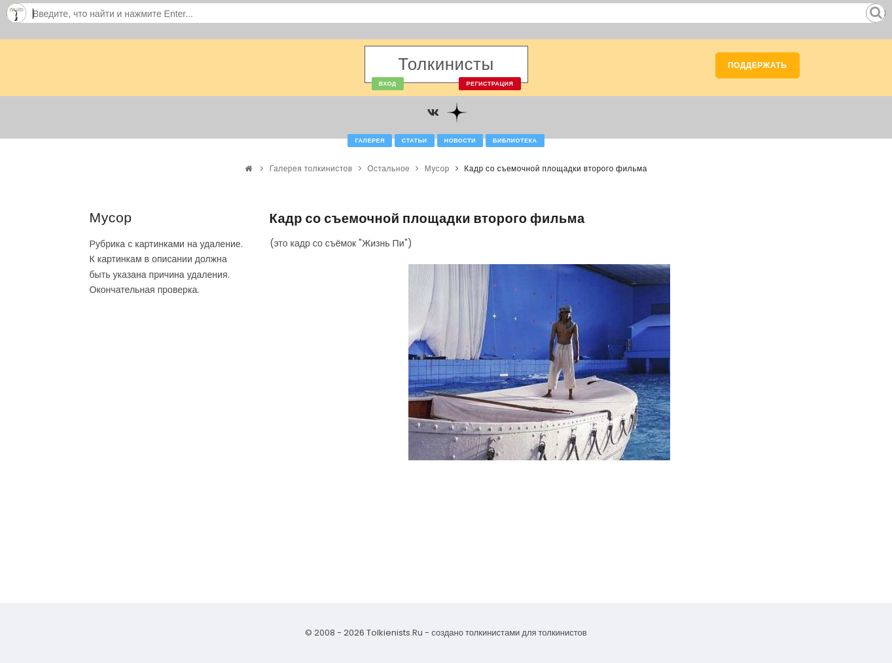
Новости (460, 140)
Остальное (388, 168)
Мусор (437, 168)
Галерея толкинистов (311, 168)
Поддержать (757, 65)
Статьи (414, 140)
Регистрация (489, 84)
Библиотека (515, 140)
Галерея (369, 140)
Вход (388, 84)
